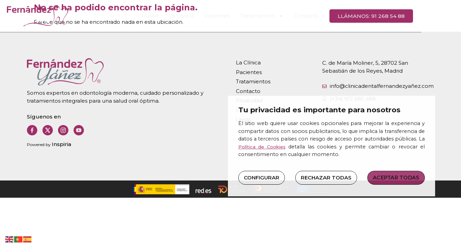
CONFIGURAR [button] (261, 177)
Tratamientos (283, 16)
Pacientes (238, 16)
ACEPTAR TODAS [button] (396, 177)
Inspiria (61, 144)
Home (171, 16)
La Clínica (202, 16)
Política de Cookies (262, 146)
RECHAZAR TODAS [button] (326, 177)
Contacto (327, 16)
